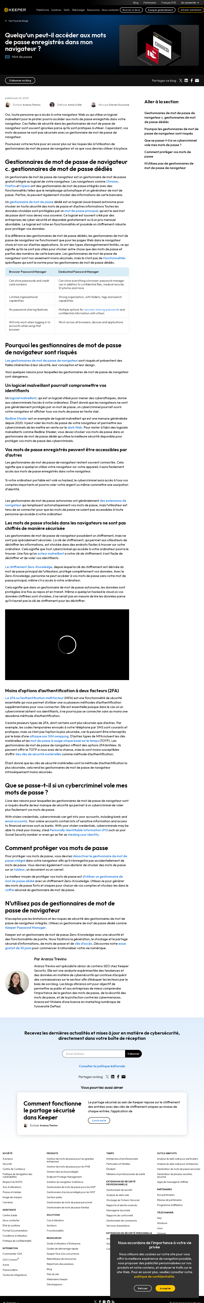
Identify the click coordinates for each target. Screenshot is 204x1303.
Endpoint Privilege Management (64, 1176)
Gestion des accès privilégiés (62, 1171)
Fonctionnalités (55, 1230)
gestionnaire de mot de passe (31, 202)
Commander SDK (12, 1253)
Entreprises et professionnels (122, 1158)
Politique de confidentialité (17, 1240)
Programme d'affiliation (170, 1205)
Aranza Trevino (54, 959)
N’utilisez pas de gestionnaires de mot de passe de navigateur (168, 165)
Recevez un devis (131, 9)
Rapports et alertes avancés (121, 1205)
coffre (9, 890)
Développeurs (54, 1284)
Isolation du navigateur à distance (65, 1181)
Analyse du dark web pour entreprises (177, 1163)
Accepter (165, 1288)
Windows (162, 1223)
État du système (11, 1225)
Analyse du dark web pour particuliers (177, 1158)
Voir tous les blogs (18, 20)
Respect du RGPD (12, 1181)
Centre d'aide (10, 1215)
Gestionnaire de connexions (121, 1220)
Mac (159, 1218)
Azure (6, 1264)
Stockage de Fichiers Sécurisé (122, 1200)
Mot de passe (18, 57)
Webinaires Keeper (57, 1279)
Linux (160, 1228)
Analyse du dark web (117, 1195)
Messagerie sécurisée (118, 1210)
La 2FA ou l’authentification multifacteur (34, 698)
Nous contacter (11, 1220)
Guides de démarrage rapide (62, 1248)
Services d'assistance (118, 1225)
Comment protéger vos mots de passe (167, 154)
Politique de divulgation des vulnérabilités (17, 1175)
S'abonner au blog (20, 80)
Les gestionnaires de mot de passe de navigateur (41, 360)
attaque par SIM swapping (49, 736)
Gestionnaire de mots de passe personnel (69, 1202)
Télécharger (78, 9)
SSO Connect (11, 1259)
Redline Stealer (16, 418)
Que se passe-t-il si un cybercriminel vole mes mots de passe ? (170, 142)
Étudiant (110, 1169)
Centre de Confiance (14, 1169)
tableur (19, 869)
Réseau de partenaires (169, 1199)
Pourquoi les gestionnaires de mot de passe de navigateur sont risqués (171, 131)
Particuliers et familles (118, 1163)
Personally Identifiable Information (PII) (79, 830)
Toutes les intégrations (15, 1275)
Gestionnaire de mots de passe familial (68, 1207)
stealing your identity (83, 834)
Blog (135, 2)
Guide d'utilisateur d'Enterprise (63, 1243)
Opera (25, 186)
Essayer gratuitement (160, 9)
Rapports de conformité (119, 1215)
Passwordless (10, 1269)
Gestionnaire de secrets (119, 1189)
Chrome (112, 181)
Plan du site (53, 1274)
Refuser (143, 1288)
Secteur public (54, 1197)
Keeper (15, 10)
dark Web (75, 427)
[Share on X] (181, 80)
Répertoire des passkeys (60, 1263)
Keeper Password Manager (25, 928)
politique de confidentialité (154, 1276)
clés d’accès (83, 943)
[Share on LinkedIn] (186, 80)
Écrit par (44, 1125)
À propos (8, 1158)
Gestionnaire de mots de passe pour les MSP (71, 1187)
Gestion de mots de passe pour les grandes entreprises (70, 1160)
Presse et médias (12, 1192)
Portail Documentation (15, 1230)
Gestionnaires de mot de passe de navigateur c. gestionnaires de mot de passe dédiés (170, 117)
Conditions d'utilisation (15, 1235)
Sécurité (7, 1163)
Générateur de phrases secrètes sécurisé (174, 1175)
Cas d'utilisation (55, 1220)
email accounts (16, 821)
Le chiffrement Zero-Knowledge (28, 567)
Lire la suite (99, 1120)
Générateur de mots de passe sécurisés (178, 1169)
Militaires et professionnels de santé (125, 1174)
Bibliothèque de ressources (61, 1258)
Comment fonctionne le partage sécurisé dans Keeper (52, 1110)
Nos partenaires (166, 1194)
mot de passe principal (81, 211)
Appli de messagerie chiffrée (172, 1181)
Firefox (10, 186)
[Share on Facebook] (191, 80)
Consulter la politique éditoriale (102, 1066)
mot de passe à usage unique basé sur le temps (64, 741)
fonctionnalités (114, 258)
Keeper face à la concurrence (63, 1253)
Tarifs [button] (66, 9)
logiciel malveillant (23, 398)
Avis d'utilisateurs (12, 1187)
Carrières (8, 1202)
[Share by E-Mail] (197, 80)
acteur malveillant (50, 553)
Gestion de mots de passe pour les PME (68, 1166)
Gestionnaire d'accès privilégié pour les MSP (71, 1192)
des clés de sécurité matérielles (38, 754)
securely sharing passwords (101, 309)
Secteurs (52, 1225)
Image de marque (12, 1197)
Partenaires (149, 2)
